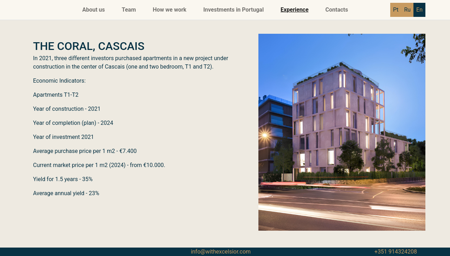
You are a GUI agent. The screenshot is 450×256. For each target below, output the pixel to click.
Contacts (337, 9)
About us (93, 9)
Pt (395, 9)
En (419, 9)
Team (129, 9)
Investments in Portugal (233, 9)
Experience (294, 9)
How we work (170, 9)
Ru (407, 9)
